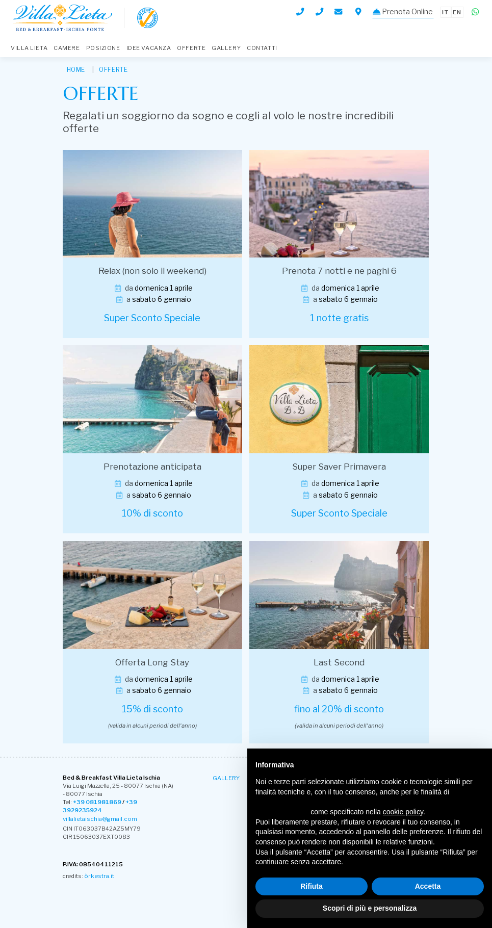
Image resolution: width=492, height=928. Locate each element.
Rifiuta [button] (311, 886)
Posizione (103, 47)
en (457, 11)
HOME (76, 69)
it (445, 11)
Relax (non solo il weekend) (152, 271)
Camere (67, 47)
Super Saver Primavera (339, 466)
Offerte (191, 47)
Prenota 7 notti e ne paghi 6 (339, 271)
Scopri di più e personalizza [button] (370, 908)
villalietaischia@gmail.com (99, 818)
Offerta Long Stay (152, 662)
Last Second (339, 662)
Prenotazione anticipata (152, 466)
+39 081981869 (97, 802)
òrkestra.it (98, 875)
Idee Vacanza (148, 47)
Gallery (226, 47)
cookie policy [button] (403, 812)
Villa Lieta (29, 47)
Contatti (262, 47)
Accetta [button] (428, 886)
